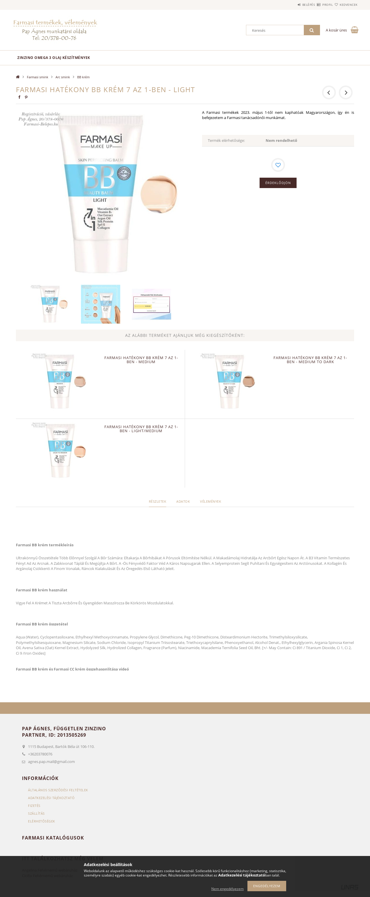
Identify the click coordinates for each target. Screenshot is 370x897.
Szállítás (36, 813)
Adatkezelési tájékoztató (51, 798)
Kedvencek (345, 5)
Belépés (291, 5)
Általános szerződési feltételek (58, 790)
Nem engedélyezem (227, 888)
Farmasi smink (37, 77)
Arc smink (63, 77)
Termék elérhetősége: (226, 140)
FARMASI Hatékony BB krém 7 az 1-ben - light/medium (141, 429)
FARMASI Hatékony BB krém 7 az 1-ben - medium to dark (310, 360)
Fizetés (34, 805)
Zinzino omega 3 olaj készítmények (53, 57)
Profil (317, 5)
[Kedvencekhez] (278, 165)
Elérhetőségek (41, 821)
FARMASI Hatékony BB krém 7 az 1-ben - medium (141, 360)
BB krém (83, 77)
